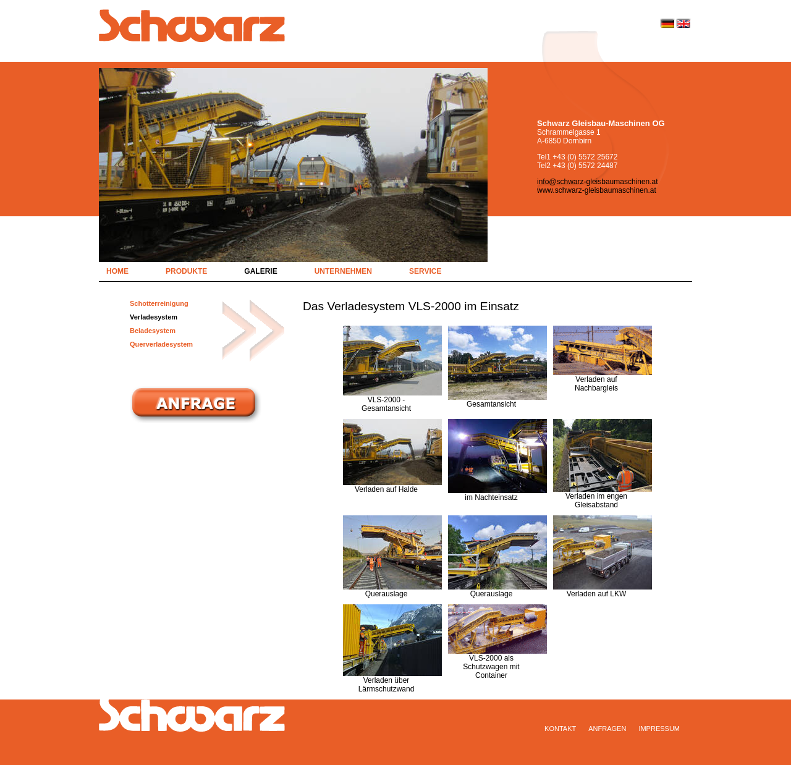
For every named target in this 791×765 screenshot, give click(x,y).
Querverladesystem (161, 344)
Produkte (186, 271)
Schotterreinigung (159, 303)
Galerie (260, 271)
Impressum (659, 728)
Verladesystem (153, 317)
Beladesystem (153, 330)
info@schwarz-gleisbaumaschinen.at (597, 181)
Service (425, 271)
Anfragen (607, 728)
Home (117, 271)
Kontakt (560, 728)
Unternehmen (343, 271)
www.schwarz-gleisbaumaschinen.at (596, 190)
